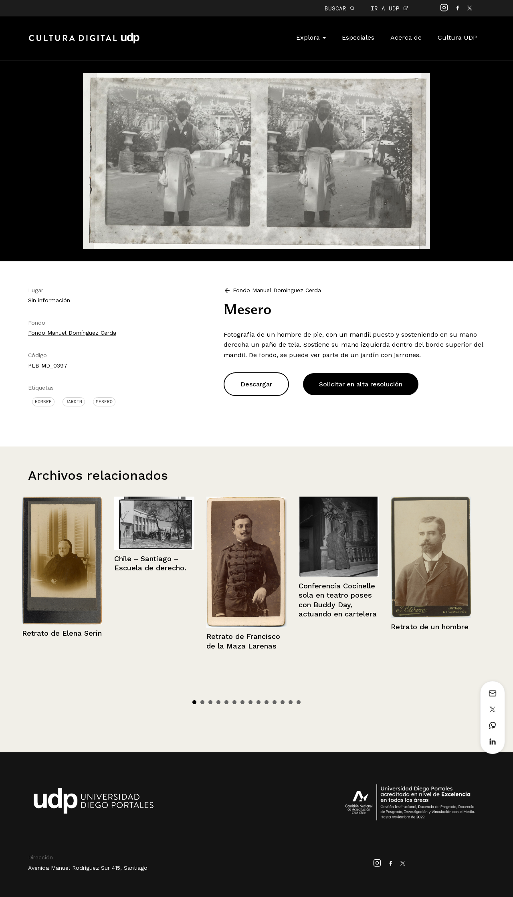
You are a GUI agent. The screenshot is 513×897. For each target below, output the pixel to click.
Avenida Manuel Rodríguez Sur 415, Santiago (87, 868)
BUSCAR (340, 8)
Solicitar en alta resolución (360, 384)
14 (299, 702)
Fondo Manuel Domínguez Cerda (72, 332)
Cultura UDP (457, 37)
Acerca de (406, 37)
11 (275, 702)
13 (291, 702)
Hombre (43, 401)
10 (267, 702)
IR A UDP (389, 8)
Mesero (104, 401)
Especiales (358, 37)
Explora (311, 37)
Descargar (256, 384)
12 (283, 702)
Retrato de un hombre (430, 626)
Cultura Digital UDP (84, 42)
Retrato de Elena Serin (62, 633)
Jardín (73, 401)
